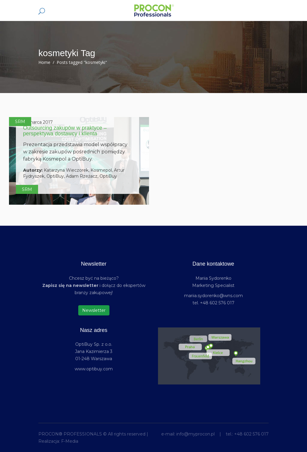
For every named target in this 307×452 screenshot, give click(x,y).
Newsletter (94, 310)
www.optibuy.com (94, 369)
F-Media (69, 441)
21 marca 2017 (38, 122)
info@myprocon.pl (195, 434)
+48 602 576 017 (251, 434)
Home (44, 62)
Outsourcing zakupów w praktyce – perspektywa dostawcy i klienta (65, 131)
